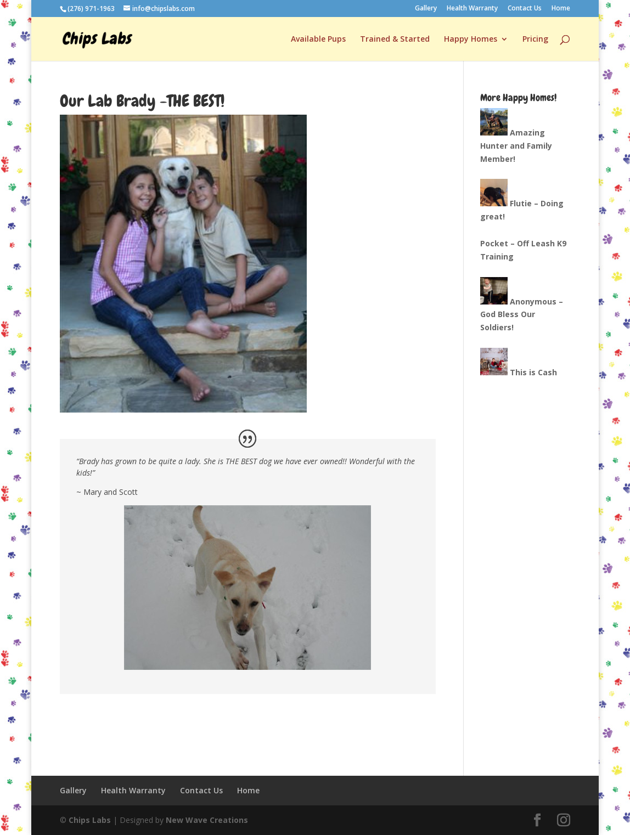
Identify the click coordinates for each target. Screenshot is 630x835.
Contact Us (525, 9)
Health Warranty (472, 9)
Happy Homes (470, 39)
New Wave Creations (207, 820)
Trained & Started (395, 39)
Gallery (426, 9)
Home (561, 9)
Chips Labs (90, 820)
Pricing (535, 39)
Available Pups (318, 39)
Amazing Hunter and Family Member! (516, 145)
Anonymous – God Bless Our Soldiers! (521, 314)
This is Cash (533, 372)
